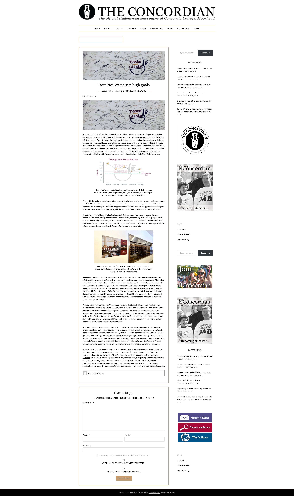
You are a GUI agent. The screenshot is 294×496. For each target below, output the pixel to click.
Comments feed (183, 234)
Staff (196, 28)
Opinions (131, 28)
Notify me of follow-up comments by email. (124, 463)
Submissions (156, 28)
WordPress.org (183, 239)
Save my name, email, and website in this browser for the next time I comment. (124, 455)
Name (86, 435)
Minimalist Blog (154, 492)
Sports (119, 28)
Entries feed (182, 229)
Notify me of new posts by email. (123, 471)
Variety (108, 28)
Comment (88, 402)
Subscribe (205, 52)
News (97, 28)
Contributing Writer (139, 91)
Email (127, 435)
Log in (179, 224)
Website (87, 445)
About (170, 28)
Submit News (183, 28)
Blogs (143, 28)
